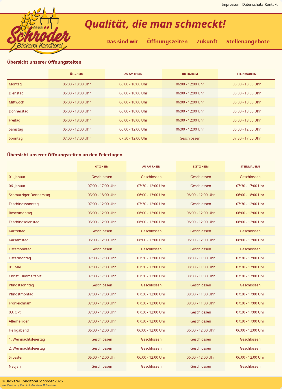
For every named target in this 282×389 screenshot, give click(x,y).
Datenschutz (252, 4)
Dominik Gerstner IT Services (38, 385)
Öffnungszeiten (167, 41)
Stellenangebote (248, 41)
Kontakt (271, 4)
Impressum (231, 4)
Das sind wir (122, 41)
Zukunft (207, 41)
